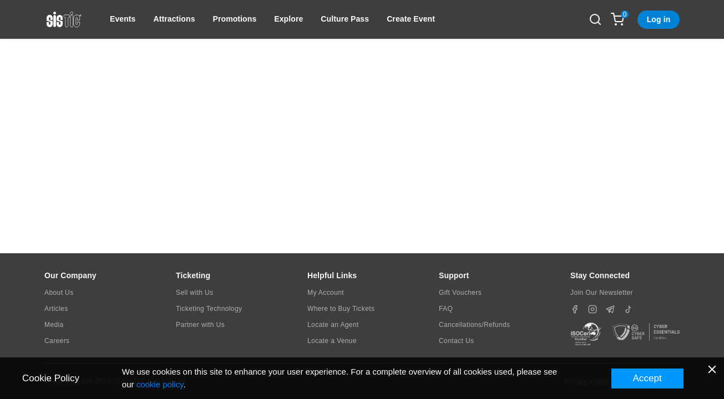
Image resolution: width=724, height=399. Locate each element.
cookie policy (160, 384)
